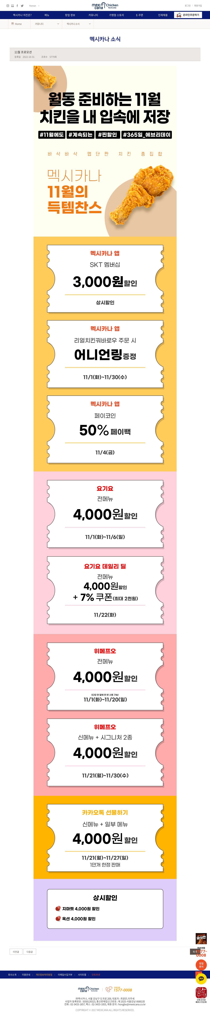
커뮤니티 (93, 15)
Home (16, 24)
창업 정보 (70, 15)
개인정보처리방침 (44, 974)
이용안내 (26, 974)
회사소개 (12, 974)
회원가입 (198, 5)
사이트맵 (82, 974)
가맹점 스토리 (116, 15)
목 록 (195, 951)
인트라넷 (96, 974)
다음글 (30, 951)
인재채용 (163, 15)
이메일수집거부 (65, 974)
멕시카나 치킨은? (22, 15)
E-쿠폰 (139, 15)
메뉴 (47, 15)
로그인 (188, 5)
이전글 (16, 951)
